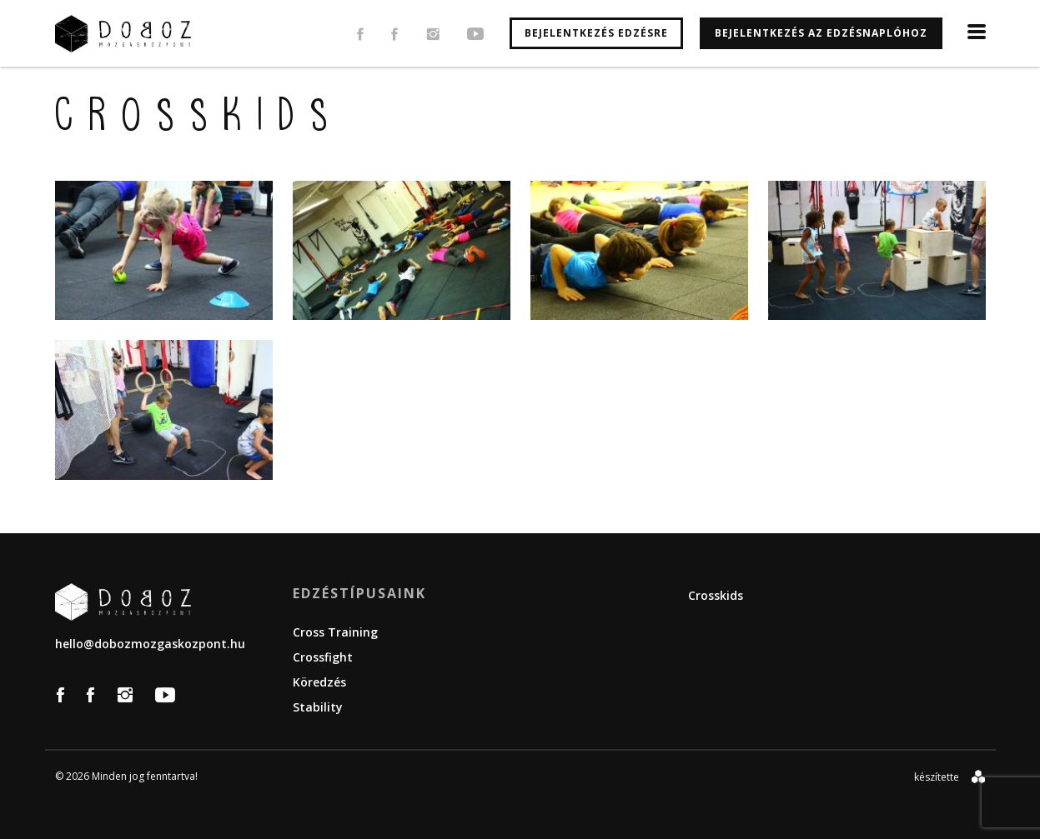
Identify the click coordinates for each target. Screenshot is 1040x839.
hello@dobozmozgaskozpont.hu (150, 644)
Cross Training (335, 632)
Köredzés (319, 682)
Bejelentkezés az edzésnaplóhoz (821, 33)
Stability (318, 707)
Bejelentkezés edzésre (596, 33)
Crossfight (323, 657)
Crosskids (715, 595)
